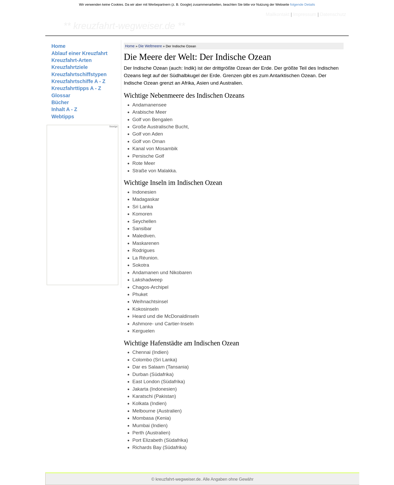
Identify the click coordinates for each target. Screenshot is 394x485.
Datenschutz (333, 14)
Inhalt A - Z (64, 109)
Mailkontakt (277, 14)
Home (130, 46)
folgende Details (302, 4)
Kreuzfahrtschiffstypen (79, 74)
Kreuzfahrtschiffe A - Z (78, 81)
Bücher (60, 102)
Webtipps (62, 116)
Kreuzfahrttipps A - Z (76, 88)
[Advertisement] (82, 207)
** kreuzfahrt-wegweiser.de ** (124, 26)
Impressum (304, 14)
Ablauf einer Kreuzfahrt (79, 53)
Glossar (60, 95)
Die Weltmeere (150, 46)
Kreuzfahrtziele (69, 67)
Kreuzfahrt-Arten (71, 60)
